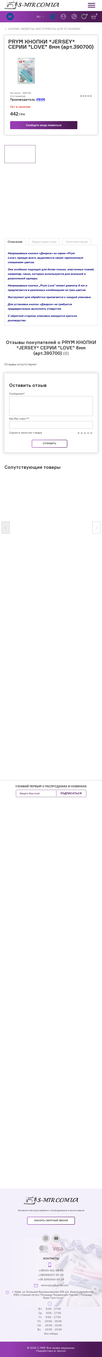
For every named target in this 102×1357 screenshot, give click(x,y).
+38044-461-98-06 (51, 1270)
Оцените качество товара (25, 566)
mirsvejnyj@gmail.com (54, 1285)
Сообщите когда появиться (43, 125)
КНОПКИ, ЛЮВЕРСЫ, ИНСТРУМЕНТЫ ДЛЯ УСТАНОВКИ (44, 28)
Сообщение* (17, 527)
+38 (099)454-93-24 (51, 1279)
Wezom (61, 1350)
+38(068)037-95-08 (51, 1274)
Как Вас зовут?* (19, 552)
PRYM (40, 99)
